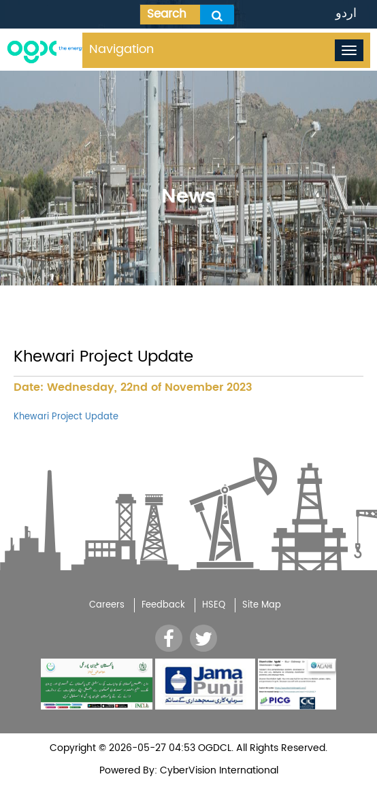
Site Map (261, 605)
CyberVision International (217, 770)
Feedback (163, 605)
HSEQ (213, 605)
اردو (346, 13)
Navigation (121, 49)
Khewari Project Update (66, 417)
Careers (107, 605)
